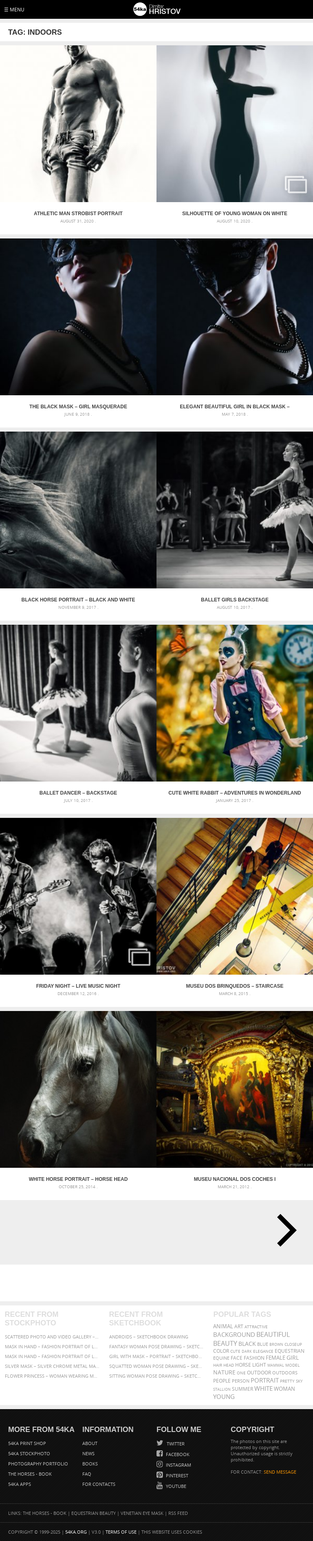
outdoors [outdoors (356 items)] (285, 1373)
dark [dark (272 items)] (247, 1351)
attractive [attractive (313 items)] (256, 1326)
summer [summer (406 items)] (242, 1389)
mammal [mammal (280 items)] (275, 1365)
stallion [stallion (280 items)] (222, 1389)
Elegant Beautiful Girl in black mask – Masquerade (235, 407)
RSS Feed (178, 1513)
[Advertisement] (158, 1283)
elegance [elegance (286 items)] (263, 1351)
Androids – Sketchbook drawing (148, 1337)
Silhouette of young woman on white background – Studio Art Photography (234, 213)
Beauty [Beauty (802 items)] (225, 1343)
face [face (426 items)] (236, 1357)
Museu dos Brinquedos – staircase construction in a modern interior (235, 986)
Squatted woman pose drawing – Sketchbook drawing (156, 1366)
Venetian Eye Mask (142, 1513)
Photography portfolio (38, 1464)
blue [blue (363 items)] (262, 1344)
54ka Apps (19, 1484)
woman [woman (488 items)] (284, 1388)
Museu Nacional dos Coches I (235, 1179)
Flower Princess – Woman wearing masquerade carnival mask (52, 1376)
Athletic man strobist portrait (78, 213)
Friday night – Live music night (78, 986)
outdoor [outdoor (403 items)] (259, 1373)
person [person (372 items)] (240, 1381)
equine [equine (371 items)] (221, 1358)
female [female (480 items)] (275, 1357)
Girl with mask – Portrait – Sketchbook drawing (156, 1356)
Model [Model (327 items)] (292, 1365)
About (89, 1443)
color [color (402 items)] (221, 1351)
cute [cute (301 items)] (235, 1351)
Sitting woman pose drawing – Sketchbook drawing (156, 1376)
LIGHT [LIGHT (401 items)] (259, 1365)
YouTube (175, 1486)
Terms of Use (121, 1532)
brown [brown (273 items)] (276, 1344)
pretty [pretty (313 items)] (287, 1381)
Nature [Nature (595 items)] (224, 1372)
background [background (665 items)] (234, 1334)
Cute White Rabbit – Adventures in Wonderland (234, 793)
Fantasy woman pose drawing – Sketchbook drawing (156, 1346)
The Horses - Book (30, 1474)
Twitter (175, 1444)
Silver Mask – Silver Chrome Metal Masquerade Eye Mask (52, 1366)
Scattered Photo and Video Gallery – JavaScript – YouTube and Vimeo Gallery (52, 1337)
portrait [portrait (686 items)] (265, 1380)
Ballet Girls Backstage (235, 600)
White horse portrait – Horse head (78, 1179)
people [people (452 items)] (222, 1380)
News (88, 1453)
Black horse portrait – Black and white (78, 600)
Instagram (178, 1465)
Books (90, 1464)
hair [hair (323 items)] (217, 1365)
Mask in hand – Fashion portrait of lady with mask (52, 1356)
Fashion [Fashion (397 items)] (254, 1358)
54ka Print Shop (27, 1443)
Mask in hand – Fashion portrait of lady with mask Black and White (52, 1346)
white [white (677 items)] (263, 1388)
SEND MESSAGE (280, 1472)
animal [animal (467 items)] (223, 1326)
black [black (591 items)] (247, 1343)
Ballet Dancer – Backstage (78, 793)
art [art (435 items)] (238, 1326)
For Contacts (98, 1484)
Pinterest (176, 1475)
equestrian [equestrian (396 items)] (289, 1351)
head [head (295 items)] (228, 1365)
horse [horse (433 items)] (243, 1364)
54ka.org (76, 1532)
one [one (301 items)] (241, 1373)
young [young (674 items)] (224, 1396)
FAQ (86, 1474)
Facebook (177, 1454)
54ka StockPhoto (29, 1453)
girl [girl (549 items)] (293, 1357)
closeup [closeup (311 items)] (293, 1344)
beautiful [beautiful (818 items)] (273, 1334)
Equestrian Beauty (93, 1513)
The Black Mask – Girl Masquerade (78, 407)
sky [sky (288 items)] (299, 1381)
